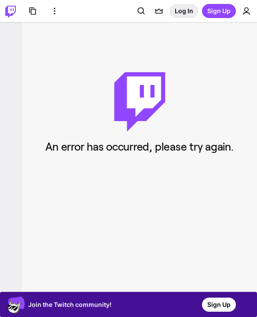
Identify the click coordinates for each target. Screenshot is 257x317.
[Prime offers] (159, 11)
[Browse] (32, 11)
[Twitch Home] (10, 11)
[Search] (141, 11)
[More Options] (55, 11)
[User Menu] (246, 11)
